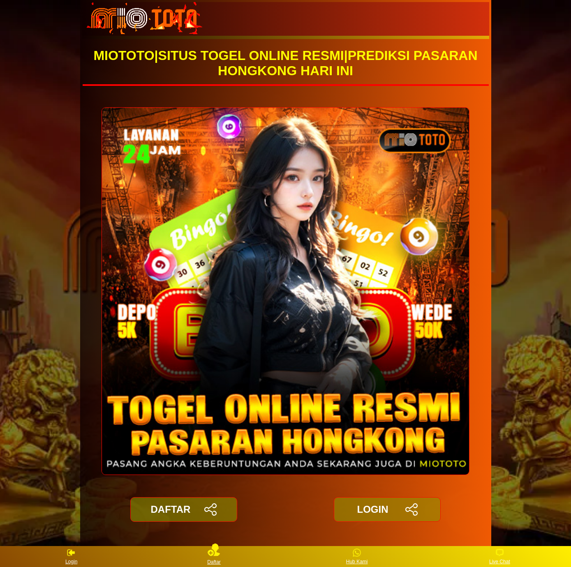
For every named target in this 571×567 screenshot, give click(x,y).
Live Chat (499, 556)
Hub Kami (357, 556)
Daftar (214, 556)
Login (71, 556)
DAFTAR (184, 509)
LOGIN (387, 509)
